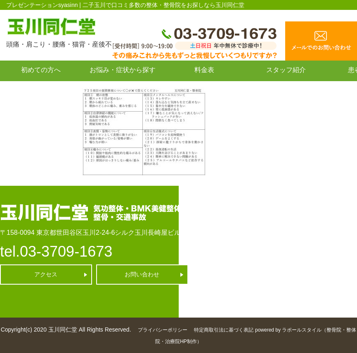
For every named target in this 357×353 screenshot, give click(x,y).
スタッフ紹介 (286, 69)
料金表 (204, 69)
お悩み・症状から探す (123, 69)
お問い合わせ (41, 88)
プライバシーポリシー (162, 330)
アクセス (45, 274)
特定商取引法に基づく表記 (223, 330)
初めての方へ (41, 69)
